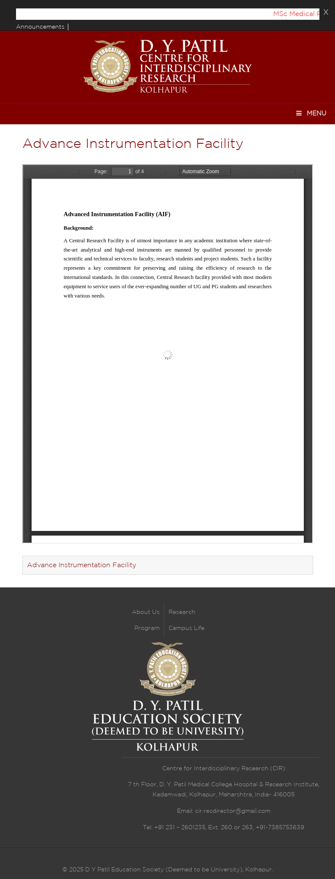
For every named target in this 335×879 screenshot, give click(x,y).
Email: (186, 811)
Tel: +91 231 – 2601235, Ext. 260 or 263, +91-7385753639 (223, 827)
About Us (146, 612)
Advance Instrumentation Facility (81, 565)
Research (182, 612)
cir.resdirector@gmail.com (233, 811)
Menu (311, 113)
